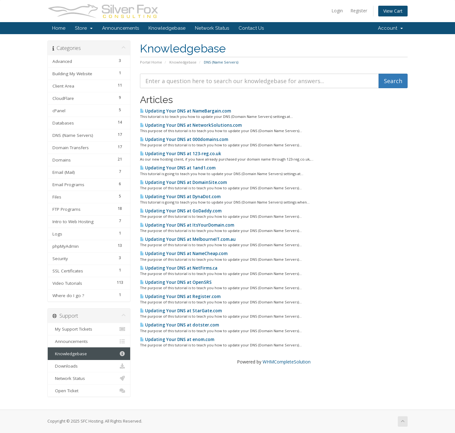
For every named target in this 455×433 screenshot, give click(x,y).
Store (84, 28)
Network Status (212, 28)
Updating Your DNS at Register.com (180, 296)
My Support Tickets (88, 329)
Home (58, 28)
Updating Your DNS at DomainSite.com (183, 182)
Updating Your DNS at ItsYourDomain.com (187, 225)
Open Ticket (88, 390)
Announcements (120, 28)
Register (358, 11)
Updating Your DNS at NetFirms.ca (178, 268)
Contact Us (251, 28)
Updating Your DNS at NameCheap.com (184, 253)
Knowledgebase (167, 28)
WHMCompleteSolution (287, 362)
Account (390, 28)
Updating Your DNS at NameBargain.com (185, 111)
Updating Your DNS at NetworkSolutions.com (191, 125)
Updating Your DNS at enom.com (177, 339)
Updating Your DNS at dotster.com (179, 325)
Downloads (88, 366)
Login (337, 11)
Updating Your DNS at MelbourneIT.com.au (188, 239)
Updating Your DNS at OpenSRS (176, 282)
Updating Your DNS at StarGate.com (181, 311)
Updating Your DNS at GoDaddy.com (180, 211)
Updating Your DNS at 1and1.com (177, 168)
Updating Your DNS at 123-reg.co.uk (180, 153)
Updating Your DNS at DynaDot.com (180, 196)
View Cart (393, 11)
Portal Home (151, 62)
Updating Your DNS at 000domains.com (184, 139)
